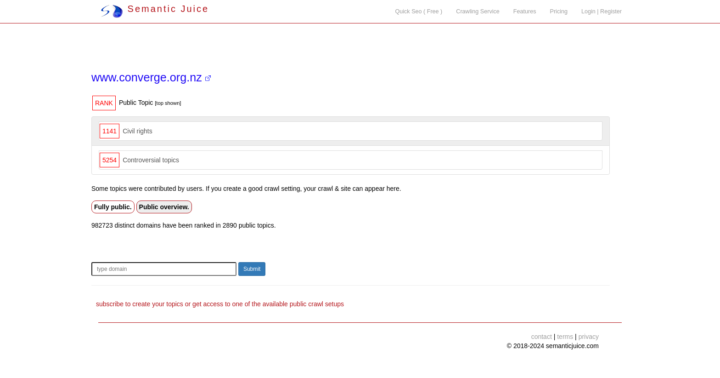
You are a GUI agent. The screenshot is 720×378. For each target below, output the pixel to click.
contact (541, 336)
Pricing (559, 11)
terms (565, 336)
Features (524, 11)
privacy (589, 336)
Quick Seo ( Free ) (418, 11)
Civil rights (137, 131)
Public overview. (164, 207)
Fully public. (113, 207)
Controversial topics (151, 160)
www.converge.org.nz (151, 77)
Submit (251, 269)
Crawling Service (477, 11)
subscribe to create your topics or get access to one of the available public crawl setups (220, 304)
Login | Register (601, 11)
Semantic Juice (155, 9)
